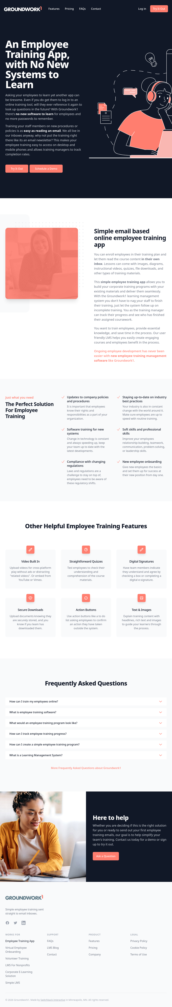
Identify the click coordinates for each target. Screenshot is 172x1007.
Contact (96, 9)
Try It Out (159, 9)
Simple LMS (12, 982)
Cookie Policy (138, 948)
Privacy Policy (138, 941)
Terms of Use (138, 954)
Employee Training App (19, 941)
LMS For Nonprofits (17, 965)
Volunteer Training (17, 958)
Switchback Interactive (52, 999)
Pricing (69, 9)
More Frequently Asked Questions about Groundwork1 (86, 768)
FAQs (82, 9)
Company (95, 954)
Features (53, 9)
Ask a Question (105, 856)
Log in (142, 9)
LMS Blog (53, 948)
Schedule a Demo (46, 168)
